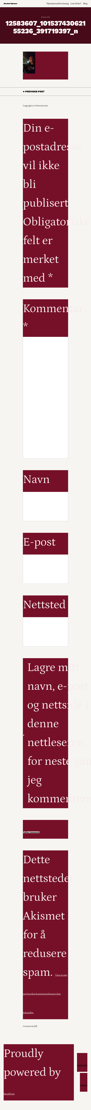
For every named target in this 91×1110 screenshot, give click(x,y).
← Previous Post (33, 91)
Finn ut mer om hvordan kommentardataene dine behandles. (45, 994)
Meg (85, 3)
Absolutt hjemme (10, 4)
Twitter (83, 1085)
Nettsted (44, 604)
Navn (36, 479)
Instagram (82, 1065)
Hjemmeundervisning (58, 3)
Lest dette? (76, 3)
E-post (39, 542)
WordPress (9, 1094)
